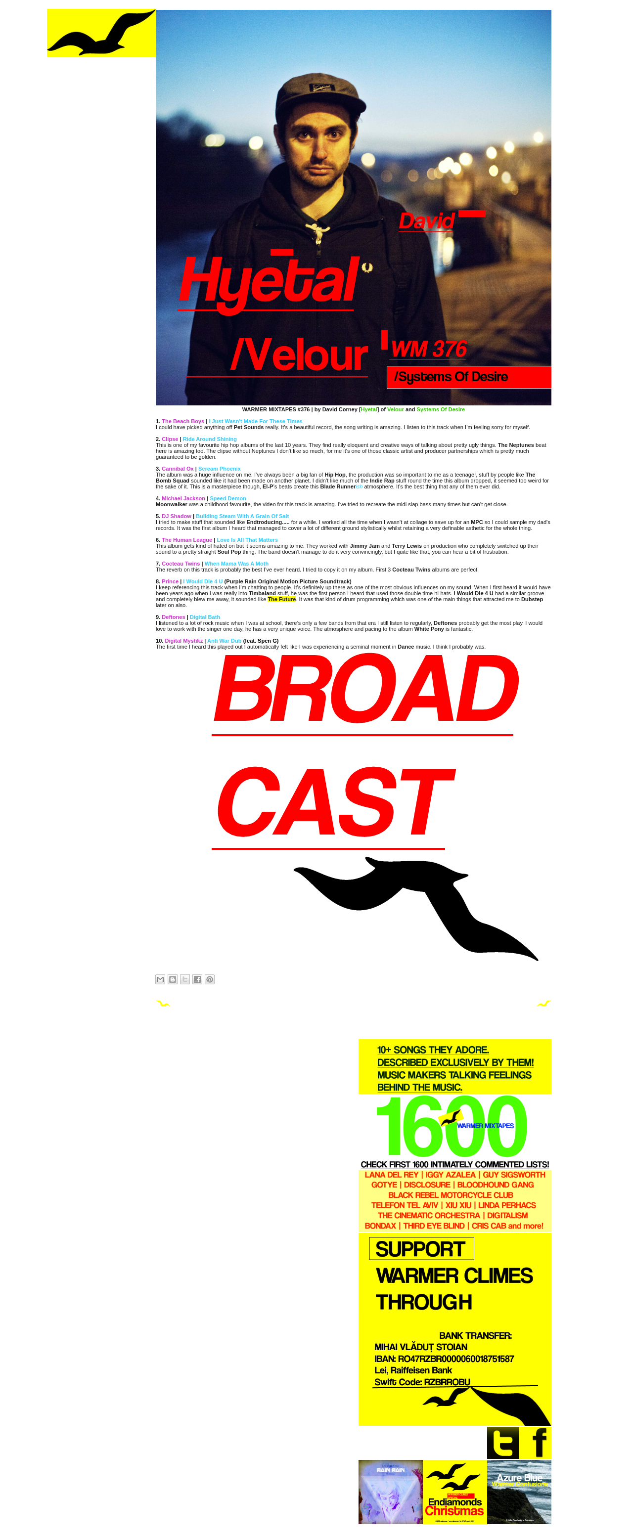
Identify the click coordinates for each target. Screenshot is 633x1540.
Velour (395, 409)
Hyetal (369, 409)
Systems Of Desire (441, 409)
